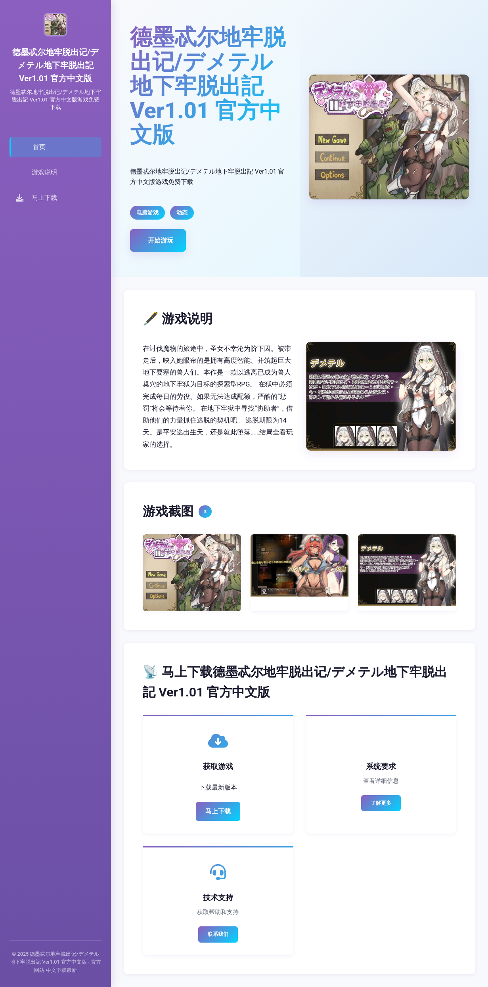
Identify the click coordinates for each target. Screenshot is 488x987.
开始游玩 (160, 240)
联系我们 (218, 934)
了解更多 (381, 803)
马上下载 (218, 811)
